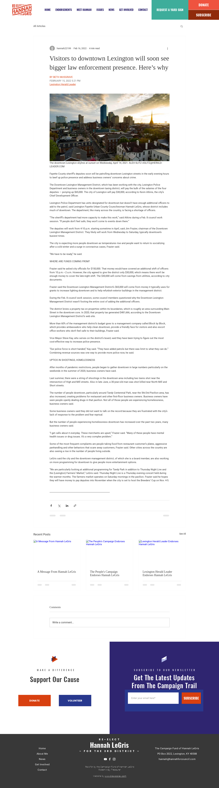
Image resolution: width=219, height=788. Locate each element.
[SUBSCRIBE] (203, 15)
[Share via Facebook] (51, 505)
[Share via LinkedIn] (67, 505)
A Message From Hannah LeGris (56, 571)
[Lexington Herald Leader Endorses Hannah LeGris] (162, 553)
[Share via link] (75, 505)
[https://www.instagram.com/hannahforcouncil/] (114, 759)
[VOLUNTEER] (75, 700)
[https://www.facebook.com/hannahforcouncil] (110, 759)
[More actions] (168, 48)
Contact (42, 769)
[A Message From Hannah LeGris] (57, 553)
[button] (181, 26)
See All (182, 533)
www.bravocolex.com (115, 776)
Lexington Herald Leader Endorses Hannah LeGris (157, 573)
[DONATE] (203, 5)
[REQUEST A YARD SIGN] (170, 10)
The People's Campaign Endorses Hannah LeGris (104, 573)
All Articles (39, 26)
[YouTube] (105, 759)
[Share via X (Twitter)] (59, 505)
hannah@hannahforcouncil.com (177, 759)
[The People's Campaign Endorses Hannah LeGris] (109, 553)
